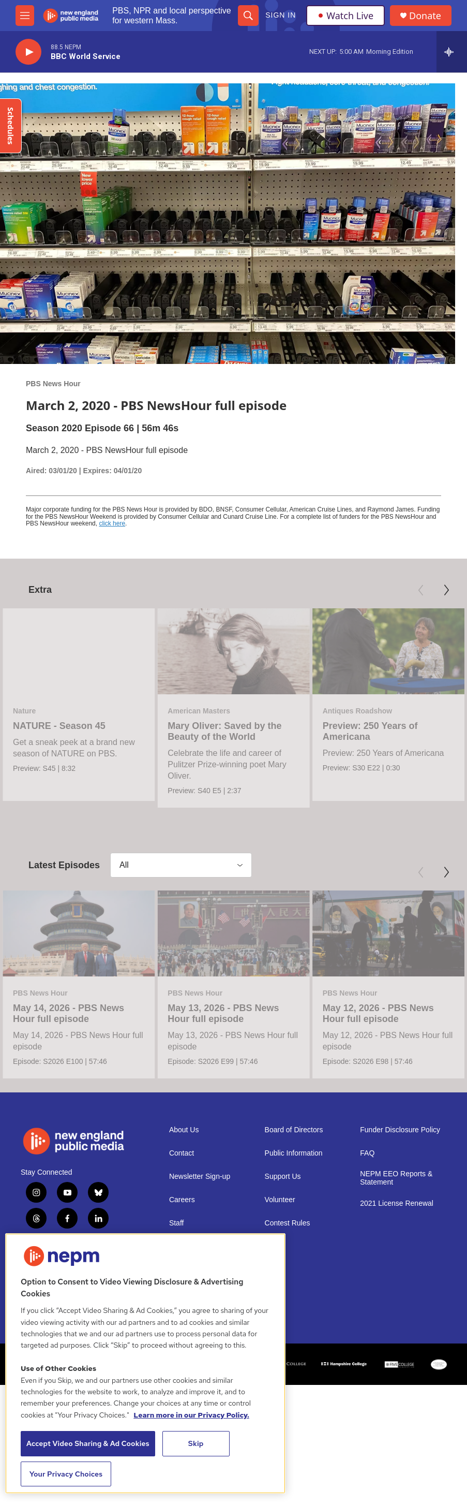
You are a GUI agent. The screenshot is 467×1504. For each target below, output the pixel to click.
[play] (28, 52)
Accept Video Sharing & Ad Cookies (87, 1443)
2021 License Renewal (396, 1289)
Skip (196, 1443)
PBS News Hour (53, 383)
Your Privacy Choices (66, 1474)
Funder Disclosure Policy (400, 1215)
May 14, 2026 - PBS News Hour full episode (68, 1087)
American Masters (199, 711)
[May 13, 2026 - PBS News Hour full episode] (233, 1006)
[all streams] (451, 51)
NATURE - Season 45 (59, 726)
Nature (24, 711)
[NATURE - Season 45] (79, 651)
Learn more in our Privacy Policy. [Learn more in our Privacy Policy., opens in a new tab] (191, 1415)
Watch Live (345, 15)
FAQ (367, 1239)
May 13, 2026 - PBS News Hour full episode (223, 1087)
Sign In (280, 15)
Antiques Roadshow (358, 711)
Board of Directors (294, 1215)
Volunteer (280, 1285)
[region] (145, 1363)
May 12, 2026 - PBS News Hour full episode (378, 1087)
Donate (425, 15)
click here (112, 523)
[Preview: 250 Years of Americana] (388, 651)
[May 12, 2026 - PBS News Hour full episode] (388, 1006)
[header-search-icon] (248, 15)
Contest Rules (287, 1308)
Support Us (283, 1262)
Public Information (294, 1239)
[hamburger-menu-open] (25, 15)
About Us (184, 1215)
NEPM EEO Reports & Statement (396, 1263)
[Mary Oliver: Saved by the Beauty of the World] (233, 651)
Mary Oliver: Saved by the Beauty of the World (224, 731)
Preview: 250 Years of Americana (370, 731)
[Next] (446, 590)
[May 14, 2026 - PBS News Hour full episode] (79, 1006)
